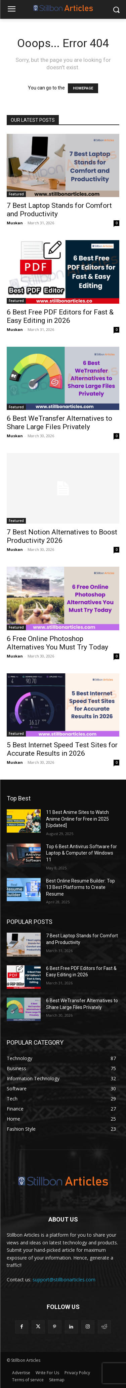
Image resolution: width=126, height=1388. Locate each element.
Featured (16, 194)
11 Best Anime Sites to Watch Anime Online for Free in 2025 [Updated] (77, 819)
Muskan (15, 222)
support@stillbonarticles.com (64, 1279)
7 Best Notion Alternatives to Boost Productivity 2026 (62, 536)
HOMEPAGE (83, 88)
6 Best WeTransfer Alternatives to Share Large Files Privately (59, 422)
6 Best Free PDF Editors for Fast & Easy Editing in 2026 (60, 316)
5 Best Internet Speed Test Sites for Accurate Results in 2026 (62, 749)
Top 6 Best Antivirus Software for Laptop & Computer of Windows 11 (81, 853)
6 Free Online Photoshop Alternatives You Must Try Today (57, 643)
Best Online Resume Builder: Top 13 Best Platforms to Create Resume (80, 887)
